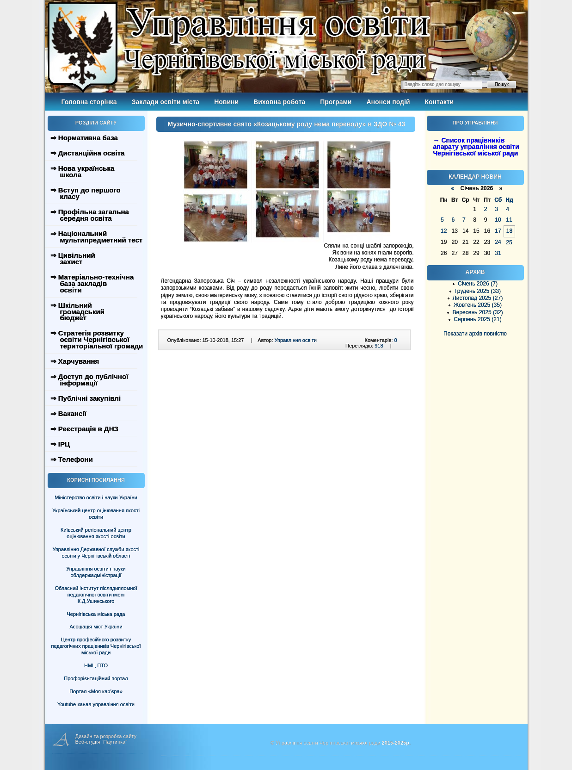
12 (444, 231)
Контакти (439, 102)
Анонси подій (388, 102)
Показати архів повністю (475, 333)
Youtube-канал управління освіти (96, 704)
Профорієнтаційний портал (96, 678)
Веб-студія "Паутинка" (101, 742)
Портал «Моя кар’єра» (96, 691)
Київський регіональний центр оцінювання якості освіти (96, 533)
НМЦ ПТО (96, 665)
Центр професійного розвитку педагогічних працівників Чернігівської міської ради (96, 646)
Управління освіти (296, 340)
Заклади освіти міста (165, 102)
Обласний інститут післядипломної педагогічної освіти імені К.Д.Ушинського (96, 594)
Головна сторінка (89, 102)
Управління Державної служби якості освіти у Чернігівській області (95, 552)
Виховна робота (279, 102)
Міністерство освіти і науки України (96, 497)
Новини (226, 102)
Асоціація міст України (95, 626)
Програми (335, 102)
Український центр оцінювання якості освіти (96, 514)
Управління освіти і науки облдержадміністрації (95, 572)
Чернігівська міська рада (96, 614)
